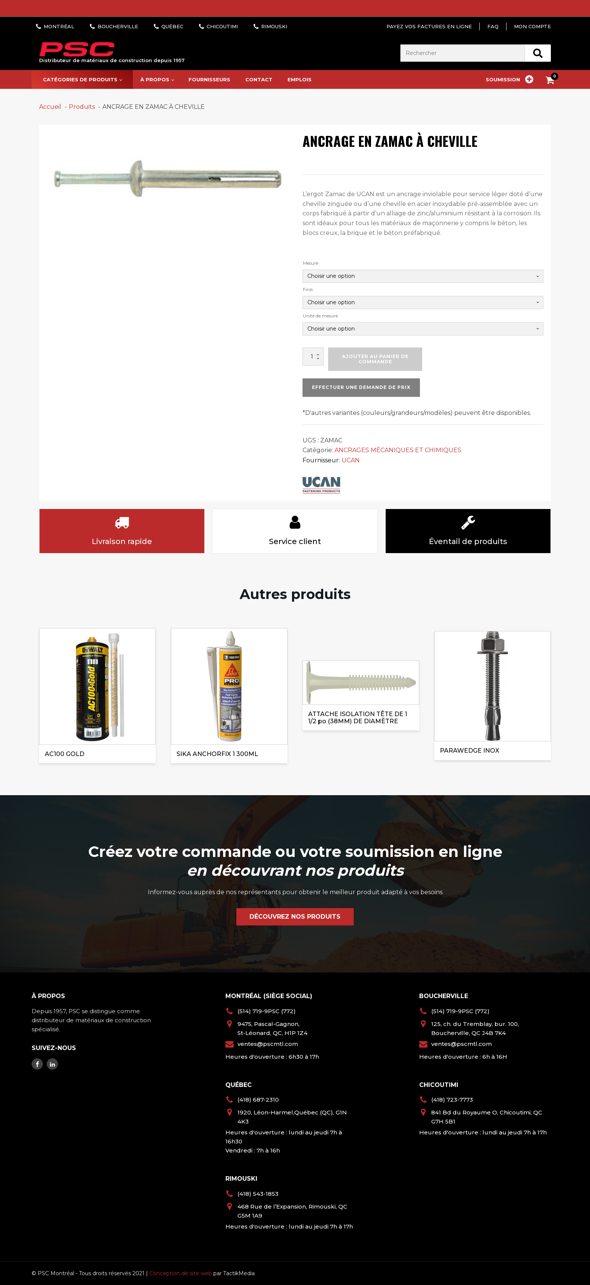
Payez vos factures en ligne (429, 26)
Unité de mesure (320, 316)
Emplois (299, 79)
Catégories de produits (80, 79)
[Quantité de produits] (313, 357)
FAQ (493, 26)
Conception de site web (180, 1273)
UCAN (351, 460)
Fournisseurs (209, 79)
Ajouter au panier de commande (375, 359)
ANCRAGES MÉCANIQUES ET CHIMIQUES (398, 450)
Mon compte (532, 26)
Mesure (310, 263)
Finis (308, 289)
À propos (154, 79)
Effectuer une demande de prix (361, 387)
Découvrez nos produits (295, 916)
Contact (258, 79)
